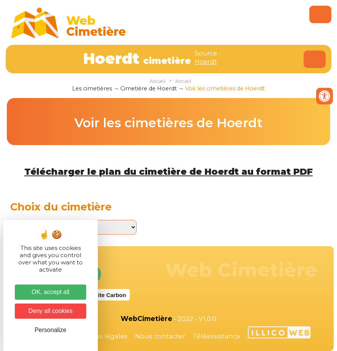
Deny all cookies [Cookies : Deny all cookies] (50, 311)
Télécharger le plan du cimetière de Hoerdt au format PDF (168, 171)
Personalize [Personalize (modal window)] (50, 330)
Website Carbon (104, 295)
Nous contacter (160, 336)
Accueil (157, 81)
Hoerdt (206, 61)
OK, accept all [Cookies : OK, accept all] (50, 292)
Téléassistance (216, 336)
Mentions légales (100, 336)
